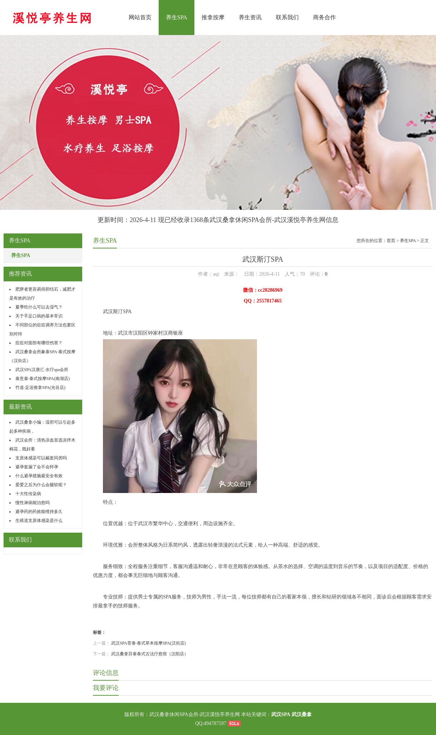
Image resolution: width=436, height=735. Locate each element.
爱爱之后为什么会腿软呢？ (41, 484)
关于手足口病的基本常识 (39, 316)
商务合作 (324, 17)
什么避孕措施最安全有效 (39, 475)
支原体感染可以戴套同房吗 (41, 457)
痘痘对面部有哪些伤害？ (39, 342)
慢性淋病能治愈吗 (32, 502)
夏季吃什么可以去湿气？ (39, 307)
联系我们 (287, 17)
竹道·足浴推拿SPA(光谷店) (40, 387)
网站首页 (140, 17)
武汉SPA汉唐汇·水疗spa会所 (41, 369)
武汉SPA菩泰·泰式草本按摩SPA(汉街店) (148, 643)
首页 (391, 240)
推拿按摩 (213, 17)
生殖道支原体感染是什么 (39, 520)
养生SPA (176, 17)
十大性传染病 (28, 493)
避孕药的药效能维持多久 (39, 511)
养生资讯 (250, 17)
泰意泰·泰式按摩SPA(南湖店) (42, 378)
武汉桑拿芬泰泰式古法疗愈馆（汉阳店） (149, 653)
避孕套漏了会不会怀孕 (36, 466)
